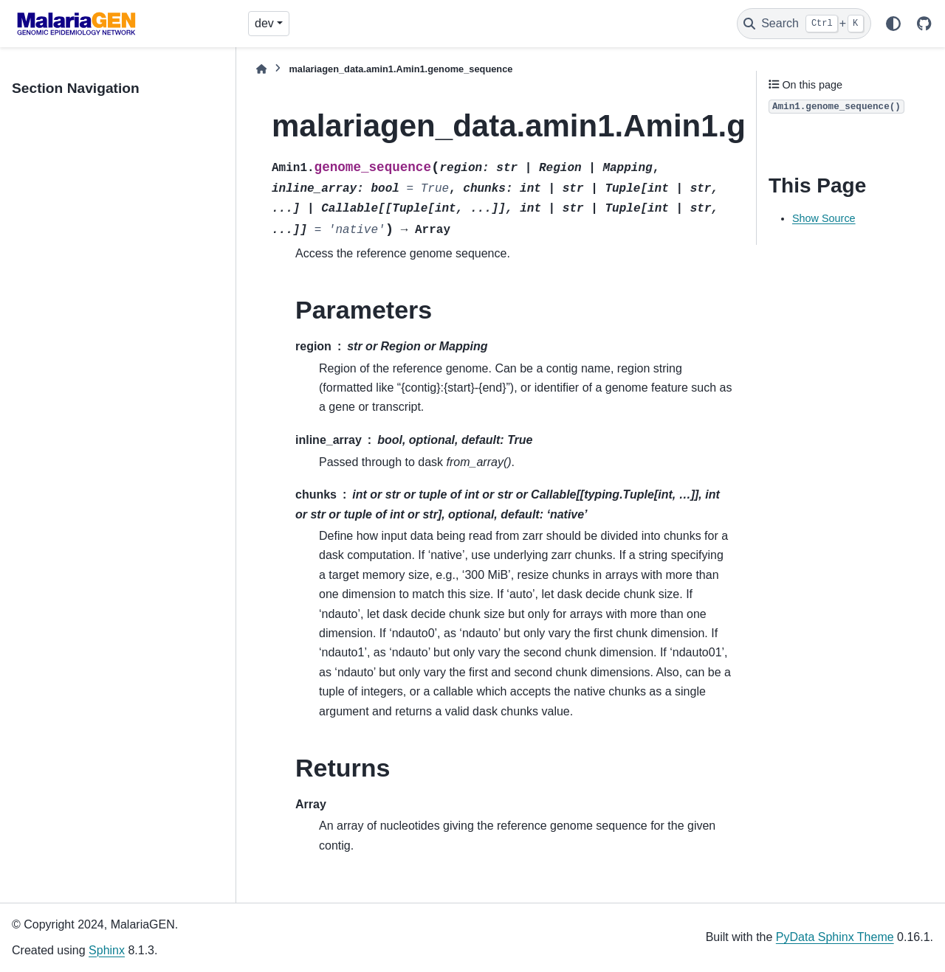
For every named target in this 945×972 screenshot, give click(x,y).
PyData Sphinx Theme (835, 937)
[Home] (261, 69)
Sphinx (107, 950)
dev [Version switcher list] (264, 23)
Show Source (824, 218)
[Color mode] (893, 23)
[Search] (804, 23)
